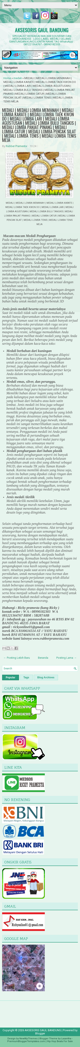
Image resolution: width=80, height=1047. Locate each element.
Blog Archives (45, 677)
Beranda (43, 657)
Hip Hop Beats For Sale (60, 1041)
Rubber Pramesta (16, 146)
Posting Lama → (66, 657)
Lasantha (66, 1038)
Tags (26, 677)
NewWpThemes (28, 1038)
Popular (10, 677)
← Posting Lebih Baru (16, 657)
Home (7, 78)
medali (17, 78)
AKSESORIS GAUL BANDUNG (41, 30)
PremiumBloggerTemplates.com (26, 1041)
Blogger (40, 1033)
